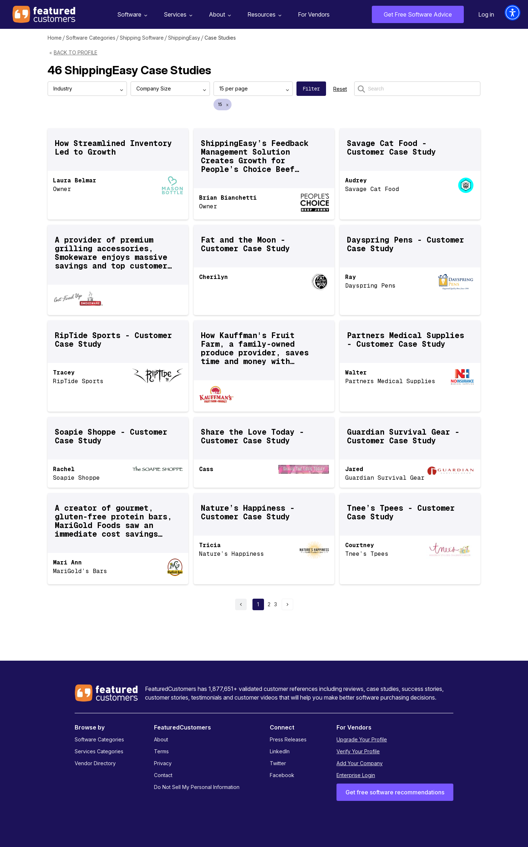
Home (55, 38)
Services (177, 14)
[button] (512, 13)
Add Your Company (359, 763)
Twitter (278, 763)
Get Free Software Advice (418, 14)
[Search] (417, 88)
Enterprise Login (355, 775)
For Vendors (314, 14)
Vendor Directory (95, 763)
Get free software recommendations (395, 792)
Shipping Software (142, 38)
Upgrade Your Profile (361, 739)
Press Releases (288, 739)
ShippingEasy (184, 38)
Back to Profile (75, 52)
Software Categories (90, 38)
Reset (340, 89)
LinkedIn (280, 751)
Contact (163, 775)
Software (131, 14)
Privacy (163, 763)
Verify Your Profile (358, 751)
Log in (486, 14)
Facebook (282, 775)
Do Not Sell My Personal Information (196, 787)
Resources (263, 14)
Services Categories (99, 751)
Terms (161, 751)
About (219, 14)
